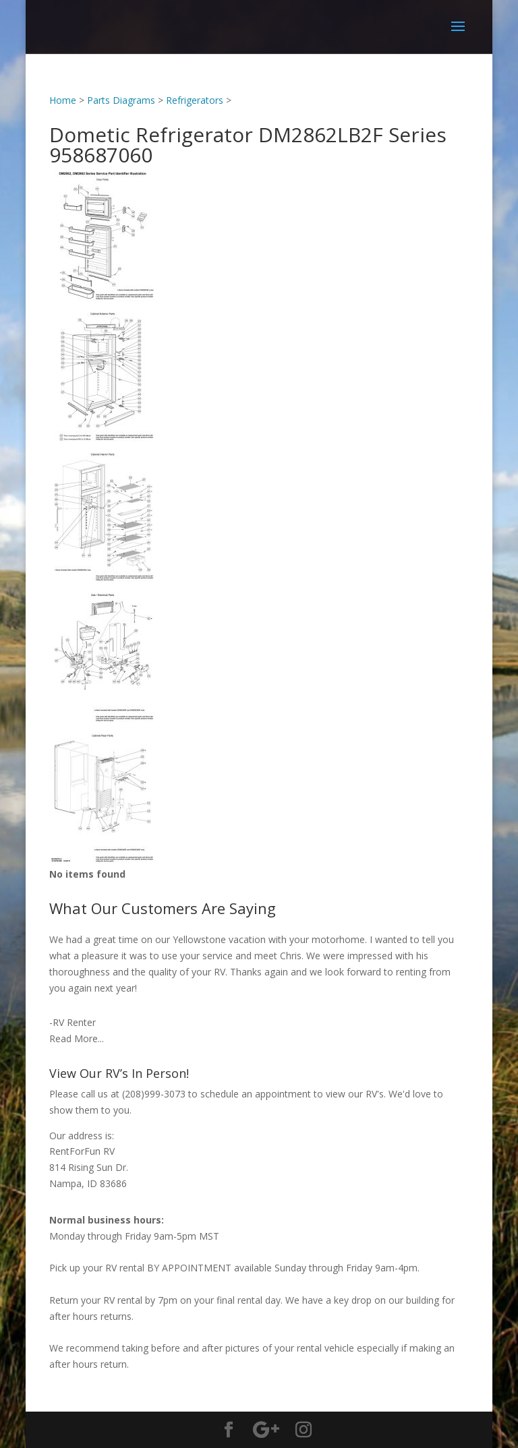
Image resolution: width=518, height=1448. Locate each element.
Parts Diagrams (121, 100)
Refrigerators (194, 100)
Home (62, 100)
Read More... (76, 1038)
